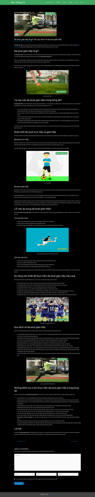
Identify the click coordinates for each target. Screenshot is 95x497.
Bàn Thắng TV (18, 2)
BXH (65, 2)
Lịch (77, 2)
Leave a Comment (18, 41)
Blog (82, 2)
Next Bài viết (75, 441)
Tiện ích (59, 2)
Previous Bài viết (21, 441)
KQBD (71, 2)
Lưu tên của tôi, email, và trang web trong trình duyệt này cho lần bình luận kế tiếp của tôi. (36, 479)
